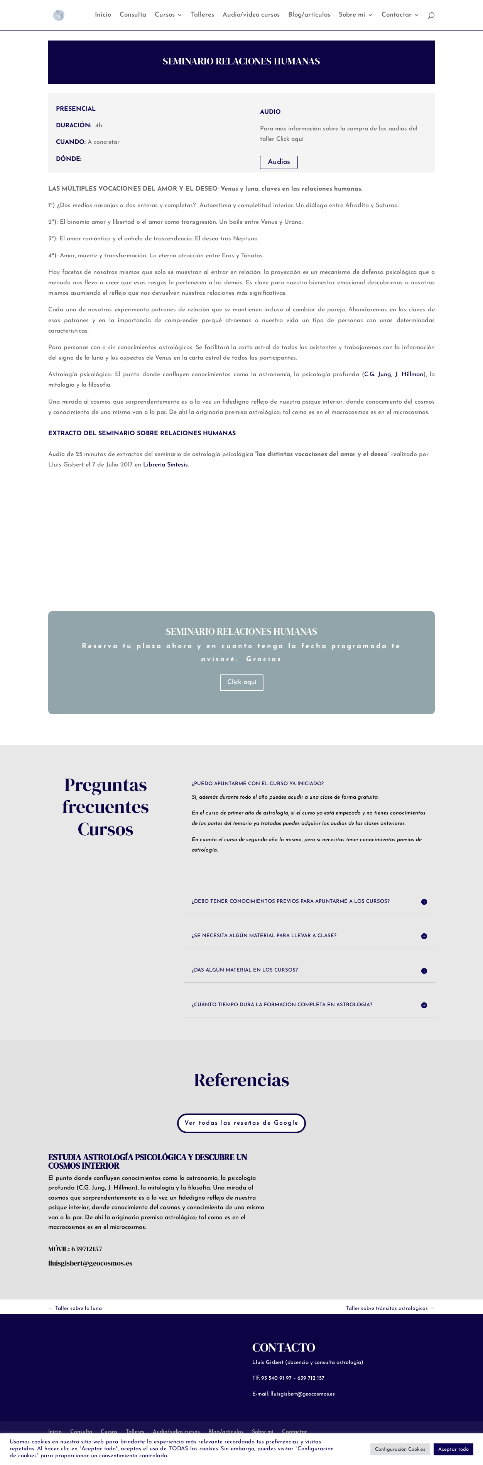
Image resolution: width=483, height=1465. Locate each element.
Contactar (397, 16)
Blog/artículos (309, 16)
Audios (279, 162)
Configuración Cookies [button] (400, 1449)
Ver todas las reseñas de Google (241, 1123)
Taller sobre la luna (75, 1308)
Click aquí (241, 682)
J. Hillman (409, 375)
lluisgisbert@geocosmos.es (302, 1394)
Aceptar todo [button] (453, 1449)
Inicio (103, 16)
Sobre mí (352, 16)
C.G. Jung (377, 375)
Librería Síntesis (165, 465)
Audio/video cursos (251, 16)
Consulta (133, 16)
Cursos (165, 16)
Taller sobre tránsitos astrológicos (390, 1308)
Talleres (202, 16)
